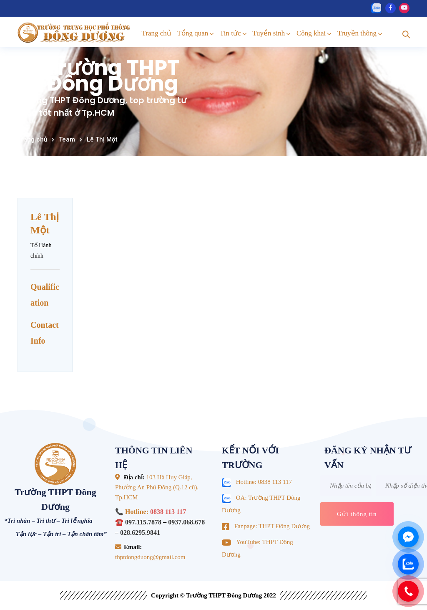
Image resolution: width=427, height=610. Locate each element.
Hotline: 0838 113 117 (264, 481)
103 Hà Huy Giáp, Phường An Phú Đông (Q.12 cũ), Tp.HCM (156, 487)
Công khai (311, 33)
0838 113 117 (168, 511)
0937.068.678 (186, 522)
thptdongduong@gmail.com (150, 557)
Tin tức (230, 33)
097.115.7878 (143, 522)
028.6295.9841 (140, 532)
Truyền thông (357, 33)
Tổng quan (192, 33)
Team (67, 139)
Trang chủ (156, 33)
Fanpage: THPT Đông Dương (272, 526)
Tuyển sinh (268, 33)
